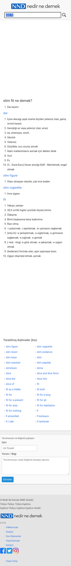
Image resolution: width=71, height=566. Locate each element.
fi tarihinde (43, 421)
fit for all (41, 400)
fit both (41, 389)
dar (5, 113)
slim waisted (13, 362)
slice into (42, 378)
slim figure (10, 175)
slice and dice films (48, 373)
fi (37, 410)
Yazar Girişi (12, 561)
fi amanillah (12, 416)
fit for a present (14, 400)
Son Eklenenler (13, 536)
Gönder (7, 479)
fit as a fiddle (13, 389)
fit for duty (12, 405)
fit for (9, 394)
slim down (12, 352)
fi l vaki (10, 421)
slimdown (11, 368)
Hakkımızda (12, 527)
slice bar (10, 378)
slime (40, 368)
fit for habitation (46, 405)
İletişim (10, 545)
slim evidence (44, 352)
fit (4, 199)
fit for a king (43, 394)
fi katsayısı (43, 416)
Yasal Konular (13, 540)
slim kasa (11, 357)
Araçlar (9, 532)
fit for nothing (13, 410)
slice (8, 373)
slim (39, 357)
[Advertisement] (35, 58)
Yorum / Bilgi (9, 453)
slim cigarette (12, 187)
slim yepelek (44, 362)
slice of (10, 384)
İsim (4, 442)
